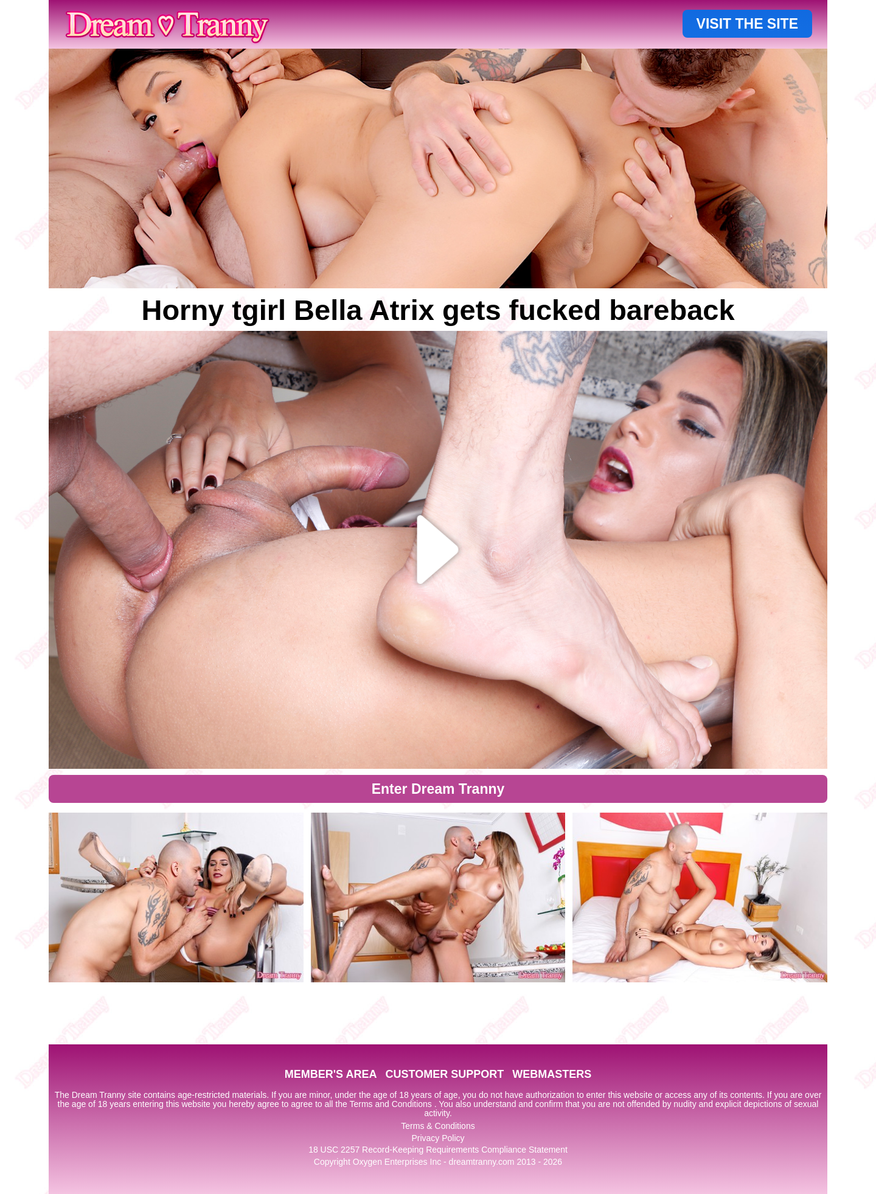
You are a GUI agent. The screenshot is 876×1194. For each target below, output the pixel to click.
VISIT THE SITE (747, 24)
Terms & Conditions (437, 1126)
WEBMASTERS (551, 1074)
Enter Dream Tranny (438, 789)
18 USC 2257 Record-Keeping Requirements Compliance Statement (438, 1149)
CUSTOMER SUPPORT (444, 1074)
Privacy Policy (437, 1138)
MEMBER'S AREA (331, 1074)
